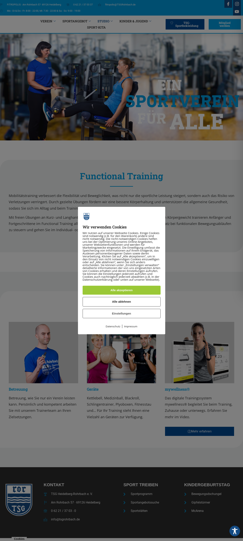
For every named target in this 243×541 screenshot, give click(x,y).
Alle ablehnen (121, 301)
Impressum (130, 326)
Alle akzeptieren (121, 290)
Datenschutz (113, 326)
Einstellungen (121, 313)
